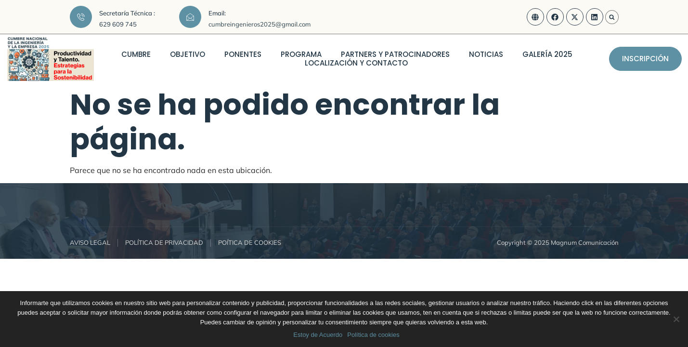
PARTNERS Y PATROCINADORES (395, 54)
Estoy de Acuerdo (317, 334)
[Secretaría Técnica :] (81, 17)
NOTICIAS (486, 54)
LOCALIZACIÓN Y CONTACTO (356, 63)
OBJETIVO (187, 54)
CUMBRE (136, 54)
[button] (612, 17)
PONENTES (242, 54)
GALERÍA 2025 (547, 54)
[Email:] (190, 17)
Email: (217, 13)
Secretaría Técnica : (127, 13)
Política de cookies (373, 334)
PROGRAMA (301, 54)
